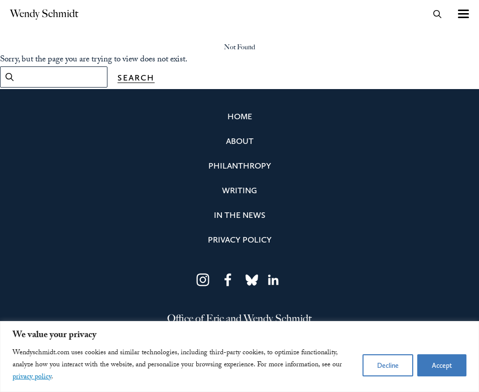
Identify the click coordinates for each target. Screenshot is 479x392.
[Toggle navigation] (462, 14)
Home (239, 116)
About (240, 141)
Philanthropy (239, 166)
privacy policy (32, 377)
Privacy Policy (240, 239)
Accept (442, 365)
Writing (239, 190)
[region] (239, 356)
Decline (388, 365)
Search (136, 77)
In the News (240, 215)
